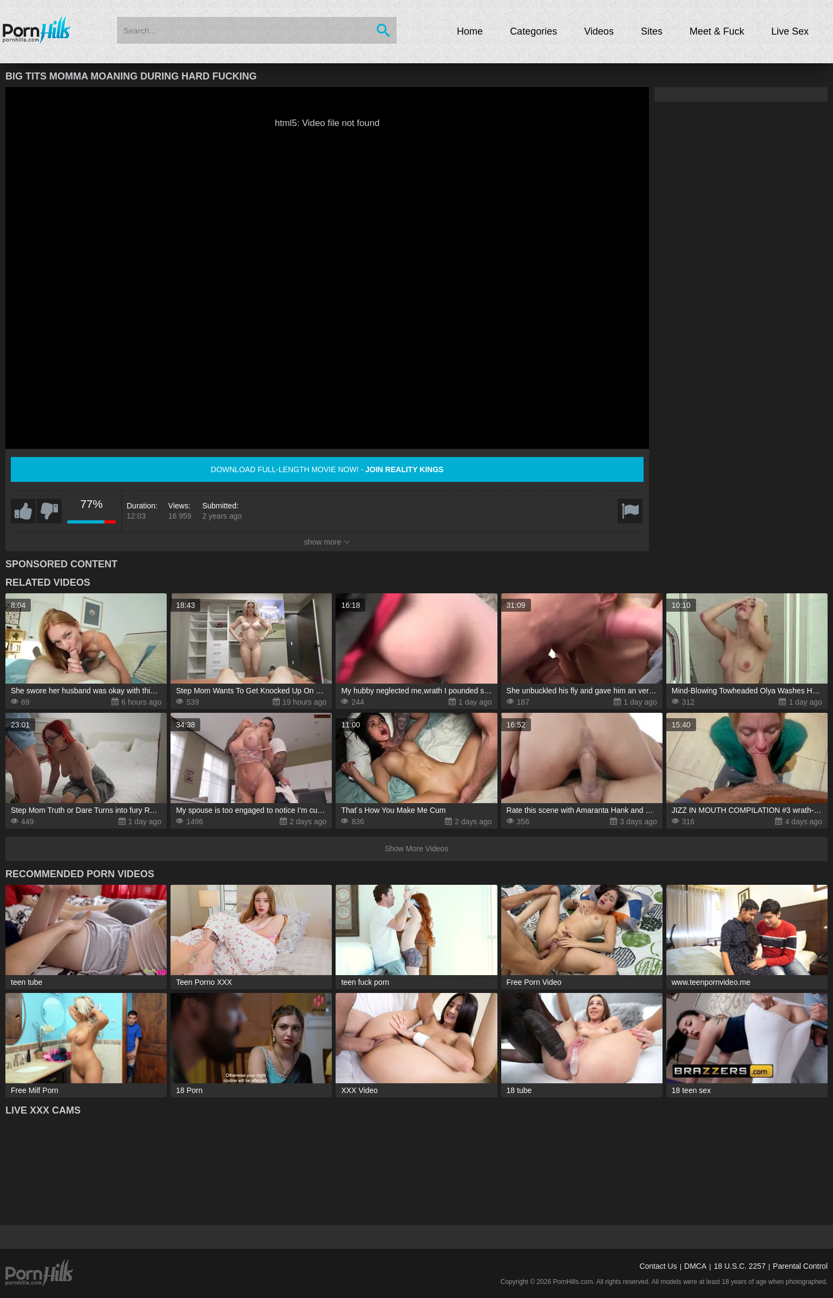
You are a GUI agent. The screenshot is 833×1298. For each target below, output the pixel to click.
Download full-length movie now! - (327, 469)
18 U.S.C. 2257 (740, 1266)
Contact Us (658, 1266)
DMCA (695, 1266)
